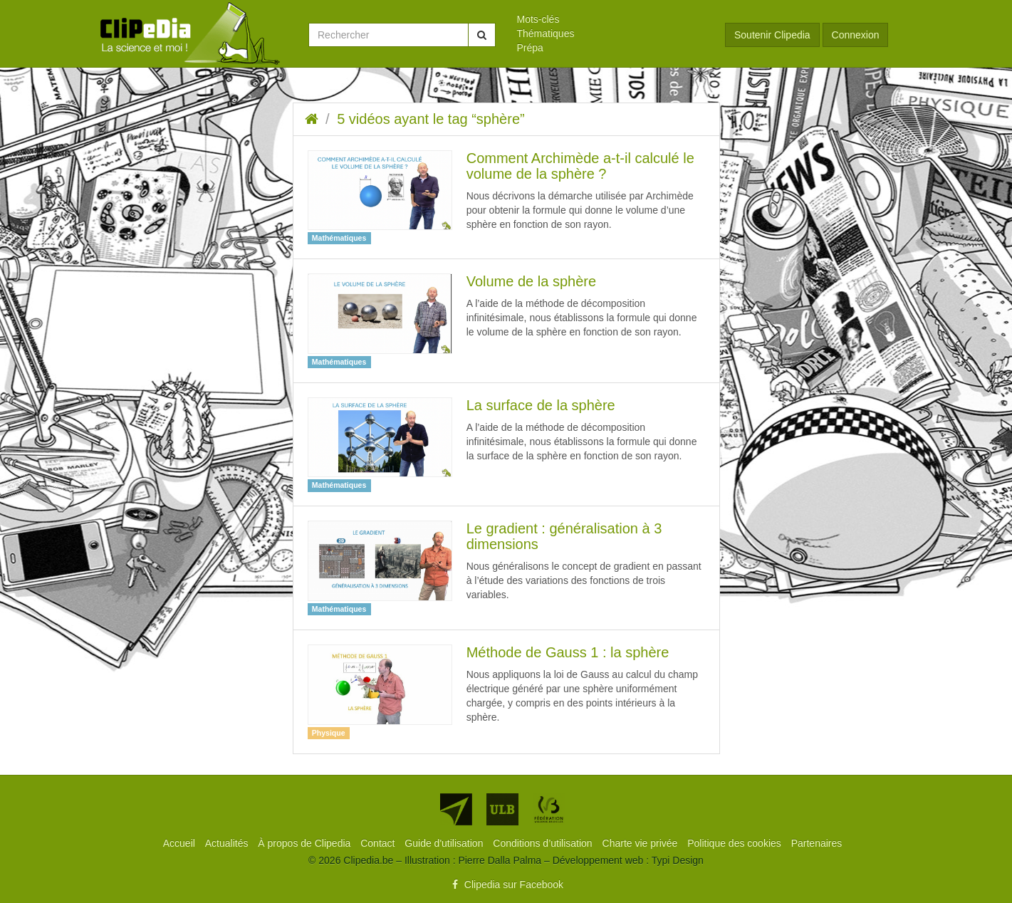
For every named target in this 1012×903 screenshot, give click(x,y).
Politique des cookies (735, 843)
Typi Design (678, 860)
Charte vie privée (641, 843)
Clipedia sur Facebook (506, 884)
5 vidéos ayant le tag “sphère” (431, 119)
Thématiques (546, 33)
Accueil (180, 843)
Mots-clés (538, 19)
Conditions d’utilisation (544, 843)
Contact (378, 843)
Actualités (228, 843)
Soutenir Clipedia (772, 35)
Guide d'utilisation (445, 843)
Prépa (530, 47)
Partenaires (817, 843)
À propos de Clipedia (305, 843)
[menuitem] (610, 19)
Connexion (856, 35)
